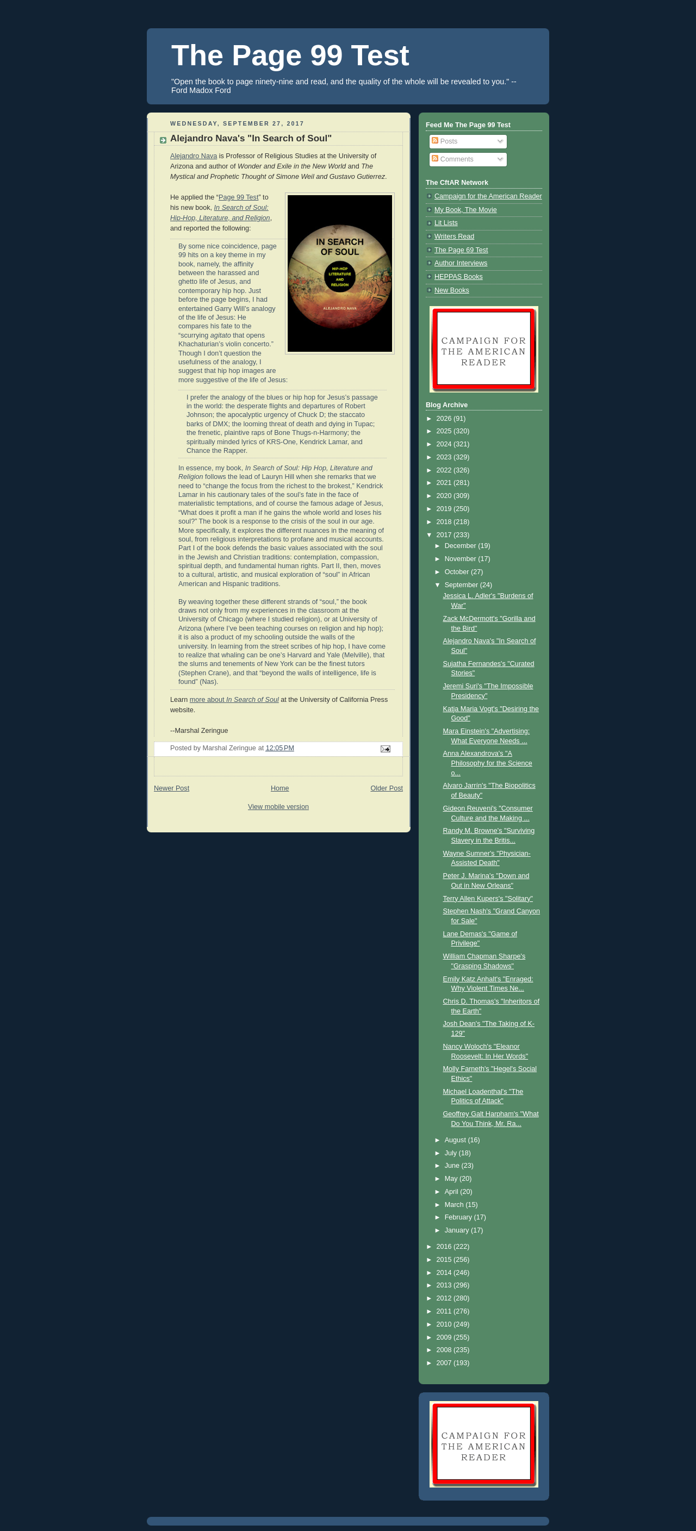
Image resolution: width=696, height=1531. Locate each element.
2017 (445, 535)
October (458, 572)
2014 (445, 1273)
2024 (445, 444)
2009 (445, 1337)
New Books (451, 290)
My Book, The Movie (465, 210)
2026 (445, 418)
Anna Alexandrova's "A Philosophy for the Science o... (487, 763)
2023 (445, 457)
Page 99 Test (238, 197)
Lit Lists (446, 223)
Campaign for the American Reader (488, 196)
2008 (445, 1350)
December (461, 546)
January (458, 1230)
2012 (445, 1298)
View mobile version (278, 807)
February (459, 1217)
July (452, 1153)
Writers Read (454, 236)
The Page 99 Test (290, 55)
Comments (452, 159)
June (453, 1165)
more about (234, 700)
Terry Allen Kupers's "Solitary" (488, 899)
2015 (445, 1260)
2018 (445, 522)
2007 (445, 1363)
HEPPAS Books (458, 277)
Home (280, 788)
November (461, 559)
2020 (445, 496)
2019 (445, 509)
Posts (444, 141)
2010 (445, 1324)
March (455, 1205)
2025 (445, 431)
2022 (445, 470)
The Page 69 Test (461, 250)
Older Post (386, 788)
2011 (445, 1311)
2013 (445, 1285)
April (453, 1192)
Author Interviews (460, 263)
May (452, 1179)
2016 (445, 1246)
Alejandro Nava (193, 156)
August (456, 1140)
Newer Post (171, 788)
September (462, 585)
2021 (445, 483)
